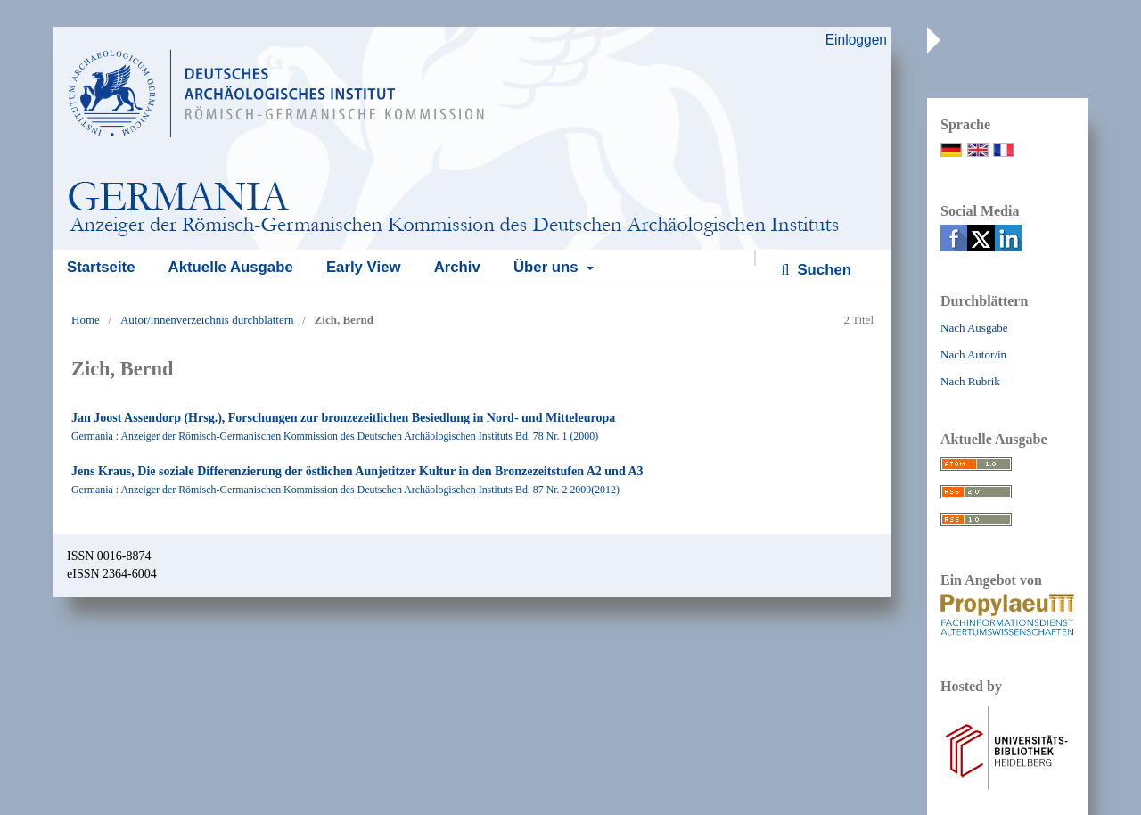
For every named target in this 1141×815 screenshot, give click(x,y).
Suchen (822, 269)
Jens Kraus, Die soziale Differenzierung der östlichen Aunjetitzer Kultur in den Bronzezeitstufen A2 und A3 (357, 471)
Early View (363, 267)
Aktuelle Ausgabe (230, 267)
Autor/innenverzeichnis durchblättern (207, 319)
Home (85, 319)
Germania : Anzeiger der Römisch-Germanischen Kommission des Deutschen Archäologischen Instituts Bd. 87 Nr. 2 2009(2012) (345, 489)
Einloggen (856, 39)
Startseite (101, 267)
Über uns (547, 267)
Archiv (457, 267)
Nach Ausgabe (973, 327)
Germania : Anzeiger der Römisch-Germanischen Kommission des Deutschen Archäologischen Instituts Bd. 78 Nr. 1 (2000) (334, 436)
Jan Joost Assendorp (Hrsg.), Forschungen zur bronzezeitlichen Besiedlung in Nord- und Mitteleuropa (343, 417)
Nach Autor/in (973, 354)
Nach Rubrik (970, 381)
